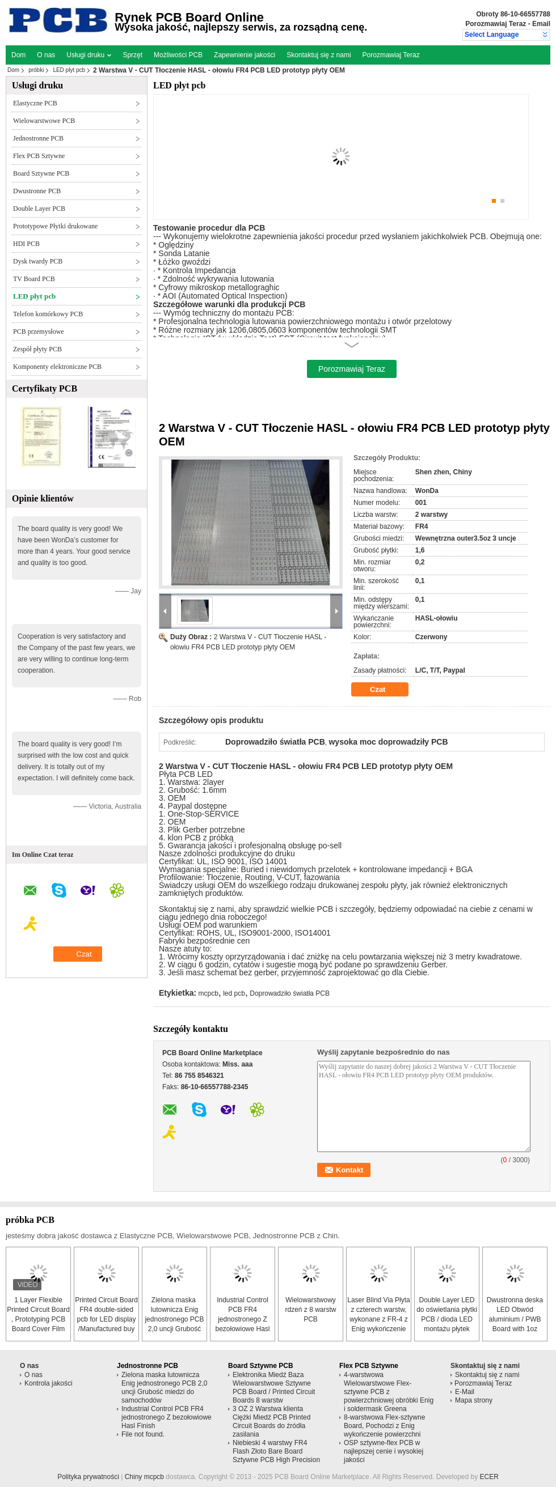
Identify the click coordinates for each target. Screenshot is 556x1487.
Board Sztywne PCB (41, 173)
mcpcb (208, 993)
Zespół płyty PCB (37, 349)
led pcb (234, 993)
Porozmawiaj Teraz (495, 24)
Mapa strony (473, 1400)
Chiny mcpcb (144, 1477)
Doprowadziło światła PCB (290, 993)
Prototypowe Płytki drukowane (55, 226)
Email (541, 24)
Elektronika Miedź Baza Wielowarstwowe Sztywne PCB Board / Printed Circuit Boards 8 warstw (274, 1387)
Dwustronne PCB (37, 191)
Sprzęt (132, 55)
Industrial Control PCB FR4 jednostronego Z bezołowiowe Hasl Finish (242, 1319)
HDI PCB (26, 244)
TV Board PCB (34, 279)
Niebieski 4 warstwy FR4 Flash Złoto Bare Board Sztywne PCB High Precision (276, 1451)
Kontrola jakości (48, 1383)
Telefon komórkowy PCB (48, 314)
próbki (36, 70)
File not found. (143, 1434)
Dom (18, 55)
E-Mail (464, 1392)
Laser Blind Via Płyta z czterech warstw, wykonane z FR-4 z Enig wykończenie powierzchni (378, 1319)
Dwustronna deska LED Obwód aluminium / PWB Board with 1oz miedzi (515, 1319)
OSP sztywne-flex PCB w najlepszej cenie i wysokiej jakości (383, 1451)
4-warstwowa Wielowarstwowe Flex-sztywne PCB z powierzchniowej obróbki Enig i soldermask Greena (388, 1392)
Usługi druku (88, 55)
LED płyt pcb (69, 70)
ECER (489, 1477)
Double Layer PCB (39, 209)
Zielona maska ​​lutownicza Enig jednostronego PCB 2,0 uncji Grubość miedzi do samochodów (164, 1387)
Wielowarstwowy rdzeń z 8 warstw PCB (310, 1309)
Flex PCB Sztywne (39, 156)
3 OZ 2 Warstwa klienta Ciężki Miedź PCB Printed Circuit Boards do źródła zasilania (271, 1421)
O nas (46, 55)
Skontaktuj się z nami (319, 55)
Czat (385, 689)
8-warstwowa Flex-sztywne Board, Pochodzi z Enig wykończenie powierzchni (384, 1425)
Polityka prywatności (88, 1477)
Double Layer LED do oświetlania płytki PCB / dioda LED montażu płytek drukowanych (446, 1319)
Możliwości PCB (178, 55)
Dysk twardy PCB (37, 261)
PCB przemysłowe (38, 331)
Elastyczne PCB (35, 103)
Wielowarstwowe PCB (44, 121)
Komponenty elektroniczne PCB (57, 367)
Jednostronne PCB (38, 138)
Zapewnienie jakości (244, 55)
